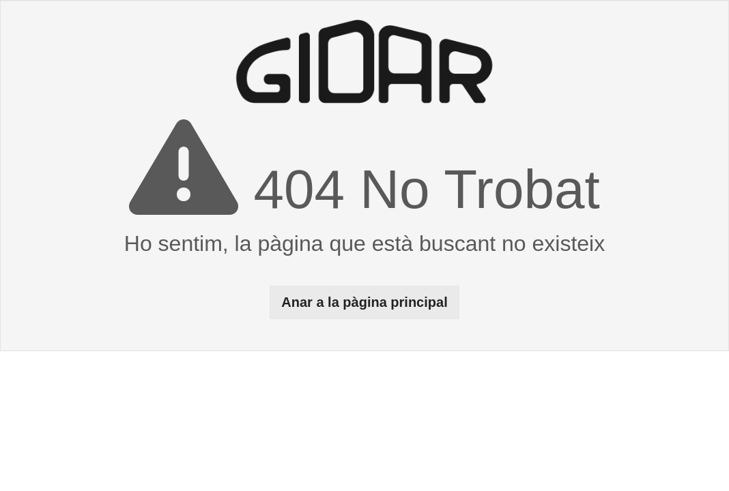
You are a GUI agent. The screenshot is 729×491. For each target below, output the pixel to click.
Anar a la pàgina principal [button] (364, 302)
